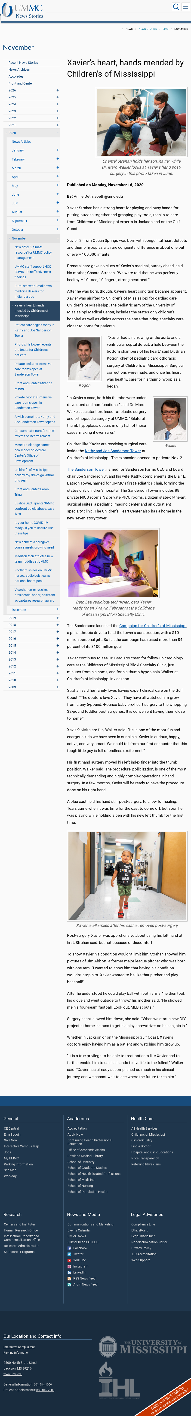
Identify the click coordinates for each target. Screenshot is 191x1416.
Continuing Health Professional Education (90, 1137)
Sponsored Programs (19, 1247)
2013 (12, 654)
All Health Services (144, 1123)
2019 (12, 613)
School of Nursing (80, 1181)
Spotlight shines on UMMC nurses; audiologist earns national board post (33, 570)
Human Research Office (21, 1225)
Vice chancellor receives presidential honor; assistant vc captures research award (35, 590)
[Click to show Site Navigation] (186, 7)
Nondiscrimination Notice (149, 1237)
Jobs (7, 1147)
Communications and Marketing (91, 1219)
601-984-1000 (43, 1379)
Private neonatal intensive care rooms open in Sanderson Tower (33, 397)
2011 (12, 668)
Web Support (140, 1255)
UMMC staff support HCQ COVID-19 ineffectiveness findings (33, 267)
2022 (12, 113)
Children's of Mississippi (148, 1129)
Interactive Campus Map (21, 1141)
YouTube (77, 1255)
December (19, 605)
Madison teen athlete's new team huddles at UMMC (34, 553)
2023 (12, 106)
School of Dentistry (81, 1157)
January (18, 145)
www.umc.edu (12, 1369)
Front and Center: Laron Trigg (32, 486)
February (18, 154)
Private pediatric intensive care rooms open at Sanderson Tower (33, 364)
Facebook (77, 1243)
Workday (10, 1171)
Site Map (10, 1165)
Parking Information (18, 1159)
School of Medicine (81, 1175)
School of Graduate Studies (87, 1163)
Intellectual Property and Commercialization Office (22, 1233)
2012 (12, 661)
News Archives (19, 65)
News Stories (75, 7)
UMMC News (77, 1231)
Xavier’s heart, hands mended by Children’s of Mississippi (31, 305)
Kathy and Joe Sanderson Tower (113, 446)
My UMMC (11, 1153)
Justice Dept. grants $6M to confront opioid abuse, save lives (34, 503)
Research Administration (21, 1241)
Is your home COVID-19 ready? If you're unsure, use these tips (34, 523)
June (15, 189)
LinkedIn (77, 1267)
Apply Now (75, 1129)
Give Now (11, 1135)
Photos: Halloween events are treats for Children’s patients (33, 344)
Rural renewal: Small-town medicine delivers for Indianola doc (33, 286)
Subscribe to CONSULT (84, 1237)
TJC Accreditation (144, 1249)
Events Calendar (79, 1225)
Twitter (75, 1249)
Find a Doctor (141, 1141)
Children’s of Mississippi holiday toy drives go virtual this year (34, 470)
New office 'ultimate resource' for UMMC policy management (33, 247)
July (15, 198)
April (15, 172)
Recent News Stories (23, 58)
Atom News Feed (83, 1279)
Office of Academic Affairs (86, 1145)
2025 (12, 92)
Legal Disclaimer (143, 1231)
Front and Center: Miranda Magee (33, 380)
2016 (12, 634)
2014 (12, 647)
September (19, 216)
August (17, 207)
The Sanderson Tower (86, 464)
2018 (12, 620)
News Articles (21, 137)
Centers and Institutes (20, 1219)
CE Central (11, 1123)
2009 (12, 682)
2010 (12, 675)
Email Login (12, 1129)
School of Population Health (88, 1187)
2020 (165, 23)
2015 (12, 641)
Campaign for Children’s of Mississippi (152, 621)
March (16, 163)
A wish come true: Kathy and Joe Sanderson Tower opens (35, 414)
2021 (12, 120)
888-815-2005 (45, 1385)
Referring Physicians (146, 1159)
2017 (12, 627)
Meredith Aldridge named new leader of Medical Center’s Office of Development (32, 448)
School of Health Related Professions (94, 1169)
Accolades (16, 71)
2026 (12, 85)
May (15, 181)
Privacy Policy (141, 1243)
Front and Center (21, 78)
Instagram (78, 1261)
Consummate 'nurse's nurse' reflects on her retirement (34, 428)
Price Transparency (145, 1153)
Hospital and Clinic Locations (152, 1147)
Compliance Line (143, 1219)
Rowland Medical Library (85, 1151)
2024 (12, 99)
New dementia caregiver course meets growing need (34, 539)
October (17, 225)
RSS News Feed (82, 1273)
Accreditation (77, 1123)
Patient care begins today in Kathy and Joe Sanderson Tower (34, 325)
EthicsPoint (139, 1225)
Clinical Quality (141, 1135)
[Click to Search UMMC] (176, 7)
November (19, 233)
